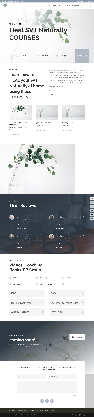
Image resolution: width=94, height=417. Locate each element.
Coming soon (77, 337)
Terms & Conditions (23, 410)
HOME (47, 6)
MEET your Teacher (58, 6)
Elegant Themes (21, 415)
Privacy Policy (34, 410)
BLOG (86, 6)
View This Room (15, 134)
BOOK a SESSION (81, 1)
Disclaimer (12, 410)
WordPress (37, 415)
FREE (68, 6)
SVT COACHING (77, 6)
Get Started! (82, 56)
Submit (73, 395)
